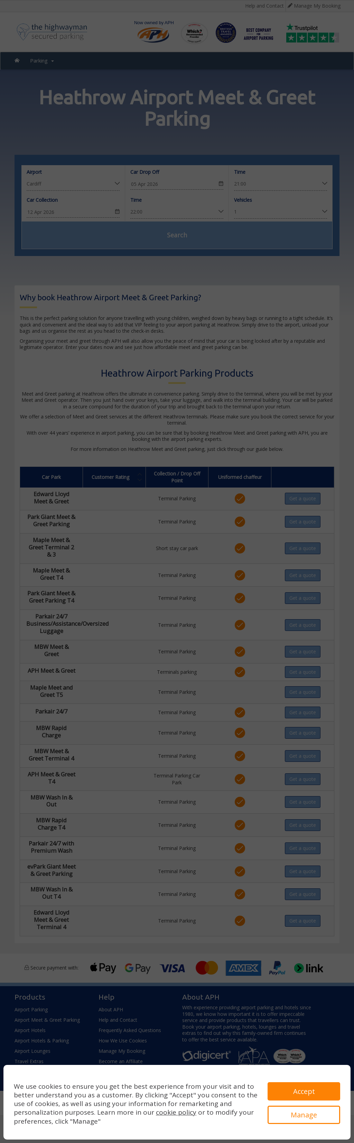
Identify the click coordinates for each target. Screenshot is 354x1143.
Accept (304, 1091)
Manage (304, 1115)
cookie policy (176, 1112)
